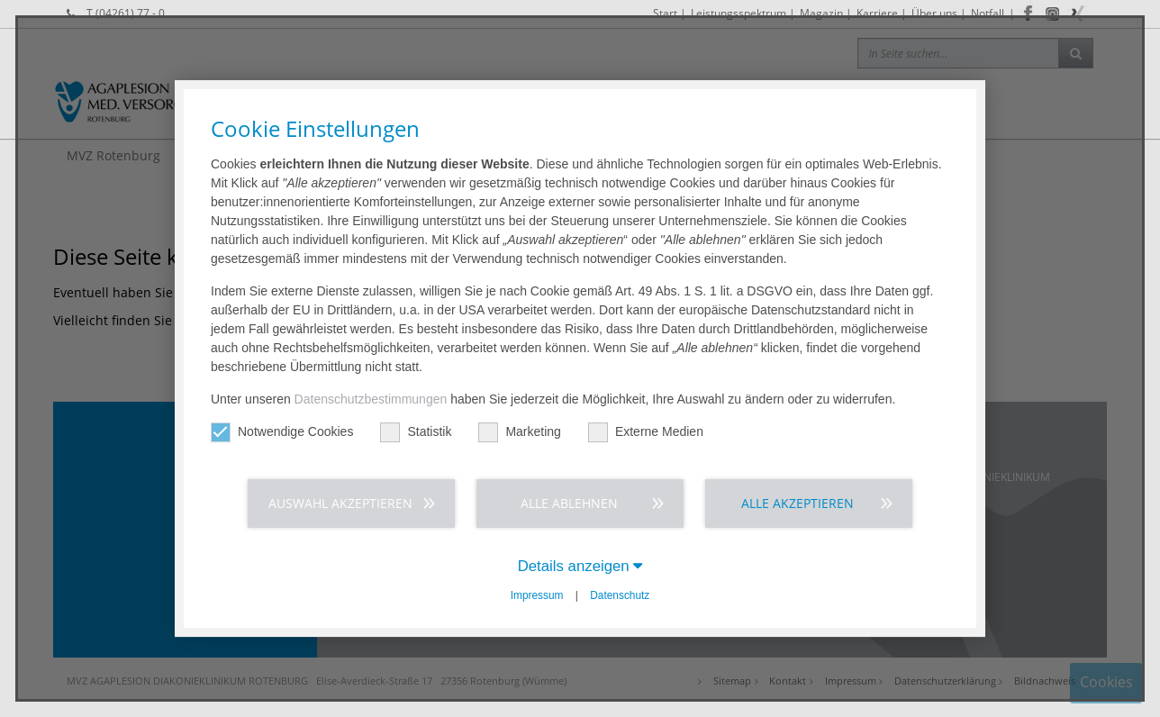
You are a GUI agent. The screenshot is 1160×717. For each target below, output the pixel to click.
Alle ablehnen (569, 503)
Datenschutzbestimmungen (371, 399)
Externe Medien (645, 431)
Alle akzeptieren (797, 503)
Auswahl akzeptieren (340, 503)
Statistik (415, 431)
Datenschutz (619, 595)
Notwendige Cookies (282, 431)
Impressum (537, 595)
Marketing (519, 431)
